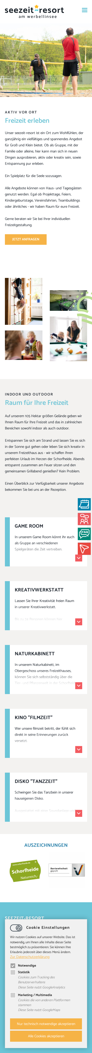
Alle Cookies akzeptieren (46, 1036)
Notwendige (23, 965)
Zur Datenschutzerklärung (30, 957)
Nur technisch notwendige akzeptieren (46, 1024)
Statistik (20, 972)
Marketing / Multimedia (31, 995)
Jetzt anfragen (25, 239)
